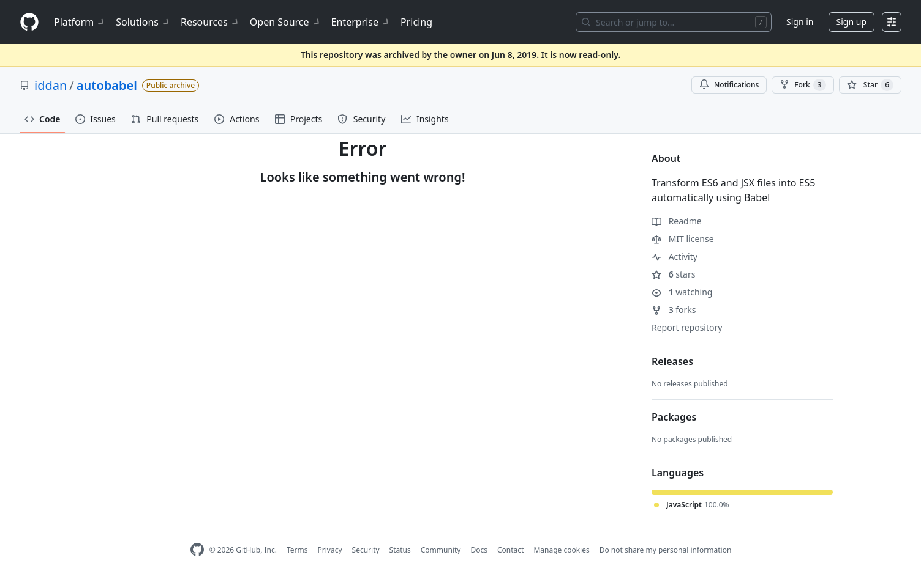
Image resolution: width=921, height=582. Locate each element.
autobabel (107, 85)
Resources (210, 22)
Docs (478, 550)
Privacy (330, 550)
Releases (672, 361)
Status (400, 550)
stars (673, 274)
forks (674, 309)
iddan (50, 85)
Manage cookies (561, 550)
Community (441, 550)
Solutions (143, 22)
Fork (802, 85)
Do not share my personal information (666, 550)
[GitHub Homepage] (197, 550)
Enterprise (361, 22)
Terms (297, 550)
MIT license (683, 239)
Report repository (687, 327)
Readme (677, 221)
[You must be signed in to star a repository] (870, 85)
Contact (510, 550)
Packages (674, 417)
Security (366, 550)
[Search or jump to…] (673, 22)
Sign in (799, 22)
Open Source (285, 22)
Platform (80, 22)
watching (682, 292)
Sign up (851, 22)
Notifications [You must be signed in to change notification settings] (729, 84)
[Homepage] (29, 22)
